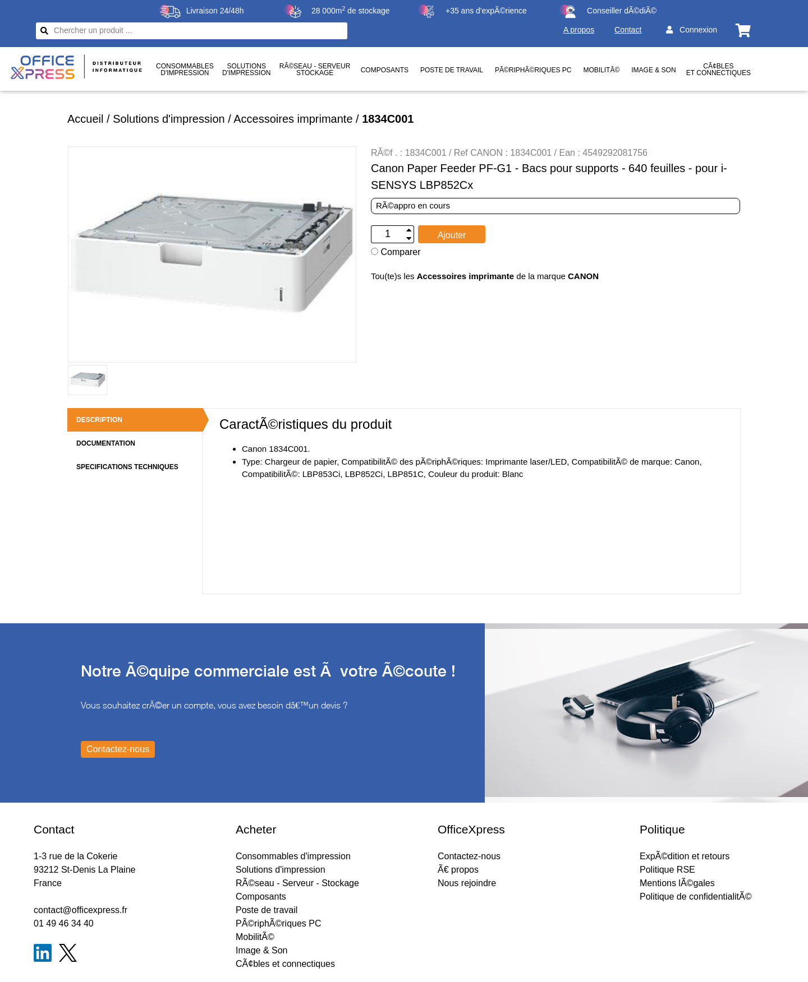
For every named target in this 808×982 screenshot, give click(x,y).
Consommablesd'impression (185, 69)
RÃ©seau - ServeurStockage (315, 69)
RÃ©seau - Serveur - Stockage (297, 883)
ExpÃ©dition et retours (684, 856)
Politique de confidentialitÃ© (695, 896)
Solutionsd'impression (246, 69)
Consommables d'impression (293, 856)
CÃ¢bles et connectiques (718, 69)
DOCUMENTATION (105, 443)
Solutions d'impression (168, 119)
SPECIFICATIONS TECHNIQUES (127, 467)
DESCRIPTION (99, 420)
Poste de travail (451, 70)
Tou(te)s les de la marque (485, 276)
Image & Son (653, 70)
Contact (627, 29)
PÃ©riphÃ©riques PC (533, 70)
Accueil (85, 119)
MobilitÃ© (601, 70)
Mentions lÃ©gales (677, 883)
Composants (384, 70)
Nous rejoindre (467, 883)
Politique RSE (667, 869)
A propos (578, 29)
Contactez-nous (469, 856)
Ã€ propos (458, 869)
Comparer (396, 252)
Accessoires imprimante (292, 119)
